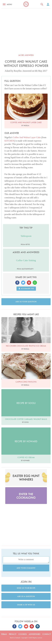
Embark (17, 637)
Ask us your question (26, 301)
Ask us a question (26, 596)
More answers (26, 55)
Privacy (12, 634)
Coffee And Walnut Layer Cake (27, 137)
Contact (46, 634)
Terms (4, 634)
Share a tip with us (26, 605)
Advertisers (34, 634)
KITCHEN (9, 141)
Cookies (22, 634)
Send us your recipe (26, 588)
